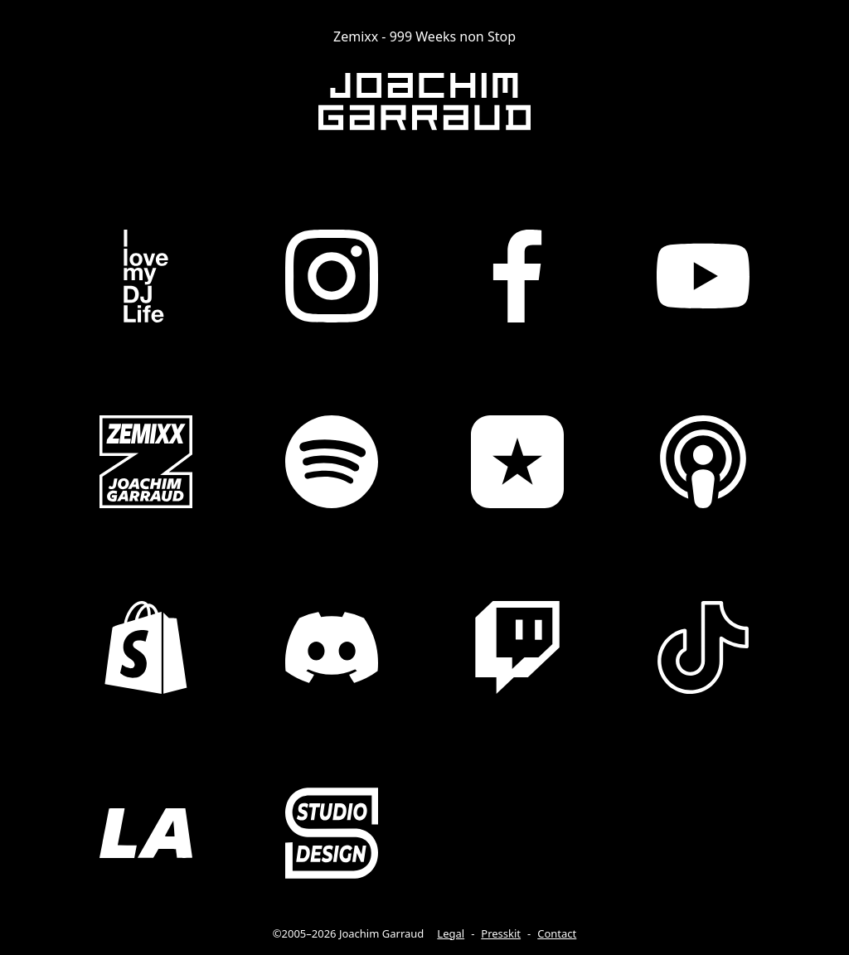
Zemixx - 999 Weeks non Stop (424, 36)
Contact (556, 933)
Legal (450, 933)
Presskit (501, 933)
